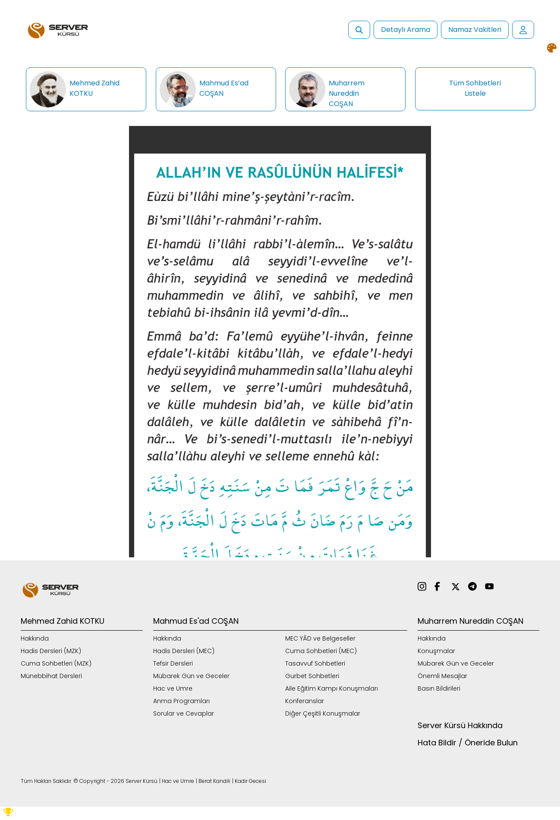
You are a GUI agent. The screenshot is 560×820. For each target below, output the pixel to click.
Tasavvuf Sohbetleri (315, 663)
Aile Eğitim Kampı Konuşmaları (331, 688)
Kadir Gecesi (250, 781)
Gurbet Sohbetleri (312, 676)
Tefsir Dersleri (173, 663)
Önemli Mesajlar (442, 676)
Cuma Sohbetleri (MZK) (56, 663)
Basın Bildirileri (439, 688)
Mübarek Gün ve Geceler (191, 676)
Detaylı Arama (405, 30)
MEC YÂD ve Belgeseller (320, 638)
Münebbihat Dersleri (51, 676)
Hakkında (35, 638)
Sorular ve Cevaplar (183, 713)
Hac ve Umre (172, 688)
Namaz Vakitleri (474, 30)
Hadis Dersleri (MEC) (183, 651)
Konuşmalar (436, 651)
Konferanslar (304, 701)
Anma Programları (181, 701)
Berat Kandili (214, 781)
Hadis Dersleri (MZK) (51, 651)
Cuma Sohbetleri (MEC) (321, 651)
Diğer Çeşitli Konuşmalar (322, 713)
